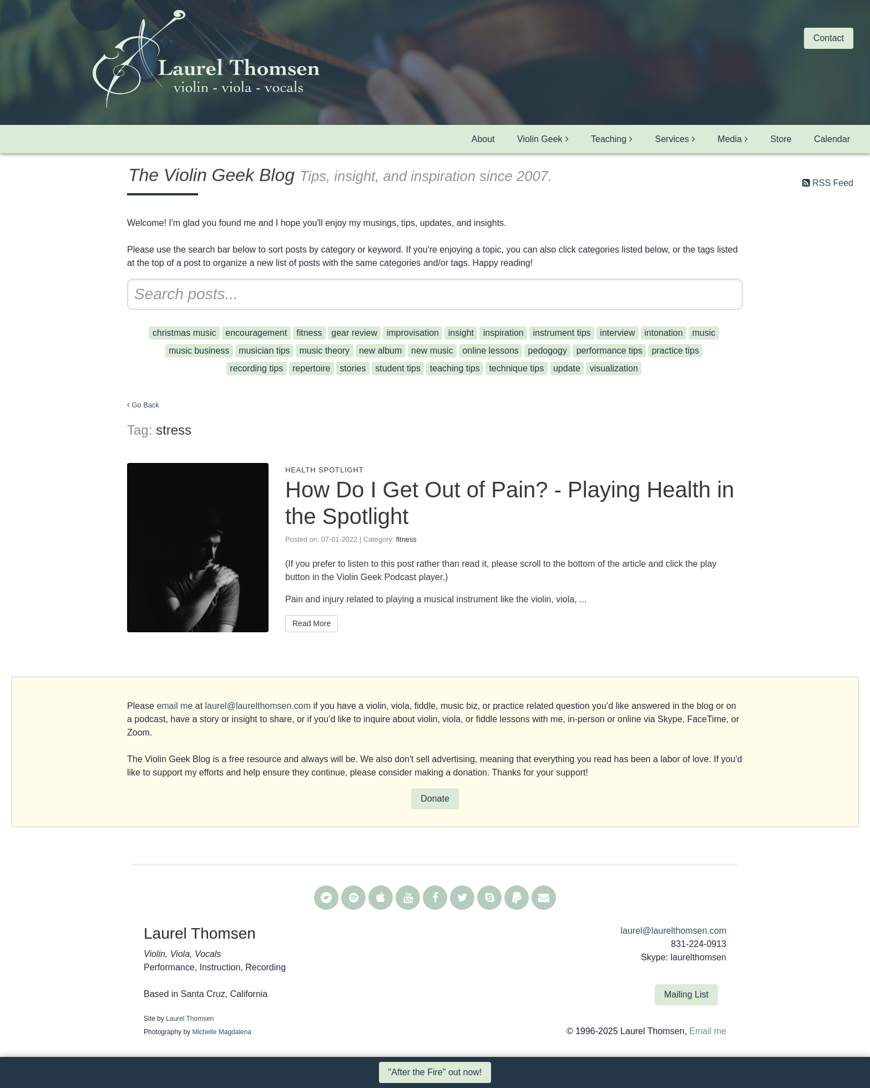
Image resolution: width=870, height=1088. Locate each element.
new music (432, 350)
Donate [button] (435, 798)
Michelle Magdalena (221, 1032)
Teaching (608, 139)
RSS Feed (832, 183)
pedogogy (547, 350)
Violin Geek (540, 139)
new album (380, 350)
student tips (398, 368)
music (703, 333)
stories (353, 368)
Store (780, 139)
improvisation (413, 333)
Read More (311, 623)
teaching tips (455, 368)
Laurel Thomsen (190, 1018)
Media (729, 139)
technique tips (516, 368)
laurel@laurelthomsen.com (258, 706)
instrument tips (562, 333)
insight (461, 333)
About (483, 139)
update (566, 368)
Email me (707, 1031)
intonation (663, 333)
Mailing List (686, 994)
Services (672, 139)
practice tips (675, 350)
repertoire (311, 368)
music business (199, 350)
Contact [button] (828, 38)
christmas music (184, 333)
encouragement (256, 333)
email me (174, 706)
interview (617, 333)
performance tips (609, 350)
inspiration (503, 333)
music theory (324, 350)
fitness (309, 333)
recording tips (256, 368)
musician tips (264, 350)
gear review (354, 333)
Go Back (145, 405)
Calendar (832, 139)
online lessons (490, 350)
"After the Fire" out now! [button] (435, 1072)
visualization (614, 368)
